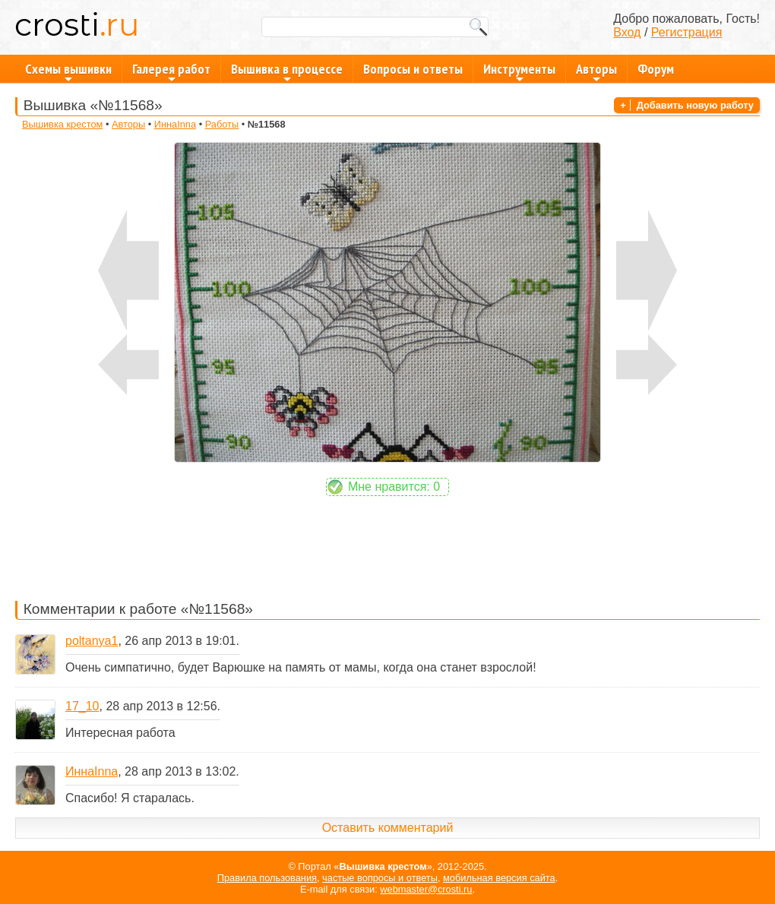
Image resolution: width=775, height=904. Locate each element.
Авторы (596, 71)
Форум (655, 68)
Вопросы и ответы (413, 68)
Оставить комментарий (388, 827)
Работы (222, 124)
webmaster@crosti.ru (426, 889)
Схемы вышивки (68, 71)
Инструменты (519, 71)
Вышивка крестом (62, 124)
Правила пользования (267, 877)
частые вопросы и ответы (380, 877)
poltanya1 (91, 640)
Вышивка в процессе (287, 71)
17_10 (82, 706)
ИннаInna (175, 124)
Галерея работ (171, 71)
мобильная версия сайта (499, 877)
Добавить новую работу (695, 105)
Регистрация (687, 32)
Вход (627, 32)
